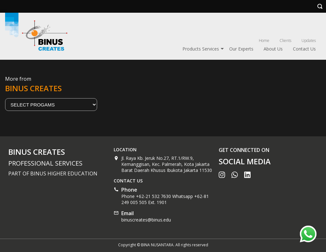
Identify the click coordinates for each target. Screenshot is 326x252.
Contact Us (304, 49)
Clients (285, 40)
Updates (308, 40)
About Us (273, 49)
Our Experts (241, 49)
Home (264, 40)
